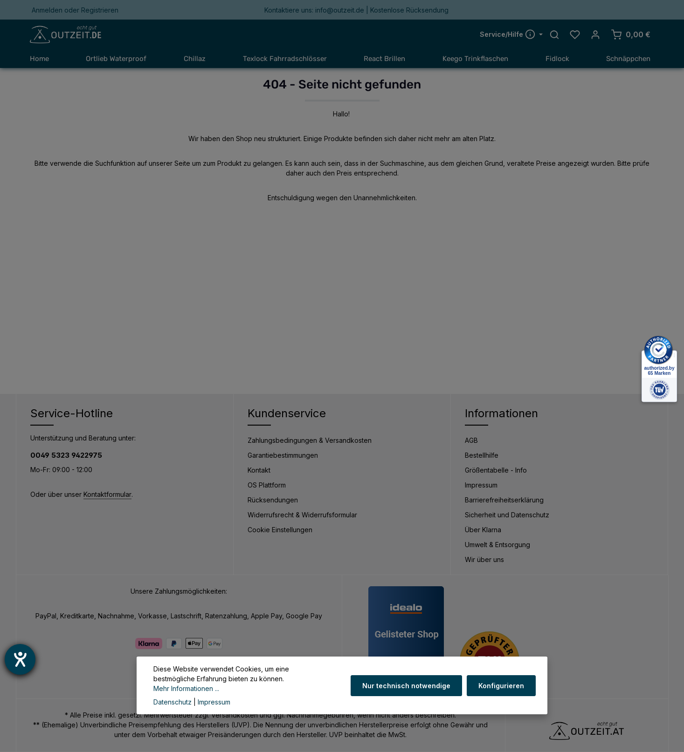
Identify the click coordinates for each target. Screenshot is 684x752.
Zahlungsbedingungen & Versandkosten (310, 441)
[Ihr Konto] (595, 35)
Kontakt (259, 470)
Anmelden (47, 10)
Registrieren (99, 10)
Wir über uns (484, 560)
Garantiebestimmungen (283, 456)
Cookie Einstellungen (280, 530)
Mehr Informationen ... (275, 688)
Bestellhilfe (481, 456)
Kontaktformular (107, 495)
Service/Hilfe (508, 34)
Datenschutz (172, 702)
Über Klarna (483, 530)
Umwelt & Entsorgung (497, 545)
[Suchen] (554, 35)
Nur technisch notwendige (408, 690)
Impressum (481, 485)
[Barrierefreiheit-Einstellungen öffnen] (20, 659)
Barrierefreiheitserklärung (504, 500)
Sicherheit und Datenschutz (507, 515)
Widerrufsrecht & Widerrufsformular (302, 515)
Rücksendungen (273, 500)
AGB (471, 441)
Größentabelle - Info (496, 470)
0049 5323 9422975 (66, 455)
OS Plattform (267, 485)
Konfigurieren (502, 690)
